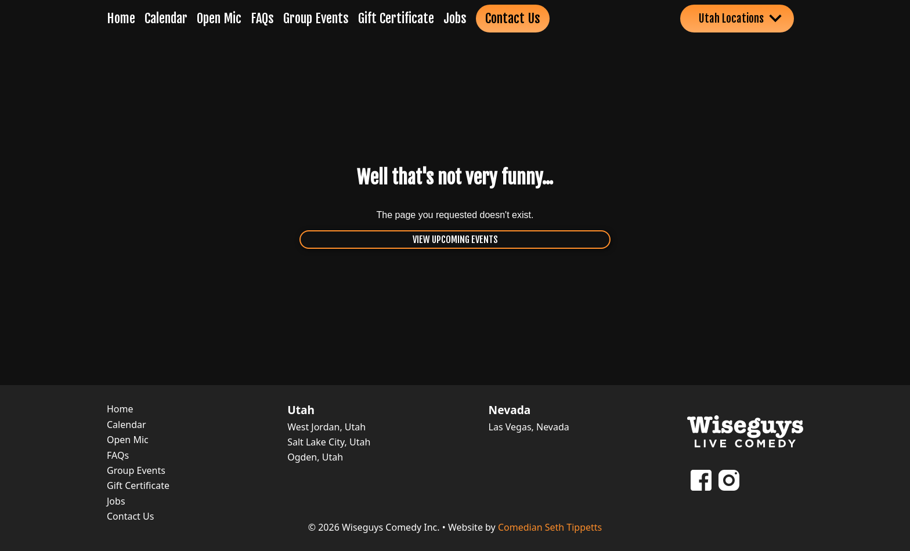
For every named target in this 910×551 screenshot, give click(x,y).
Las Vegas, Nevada (529, 427)
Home (121, 18)
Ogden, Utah (315, 457)
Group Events (316, 18)
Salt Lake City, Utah (328, 442)
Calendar (166, 18)
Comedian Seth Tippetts (550, 527)
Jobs (455, 18)
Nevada (510, 410)
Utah (301, 410)
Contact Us (512, 18)
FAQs (262, 18)
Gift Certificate (396, 18)
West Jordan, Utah (326, 427)
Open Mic (219, 18)
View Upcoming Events (455, 239)
